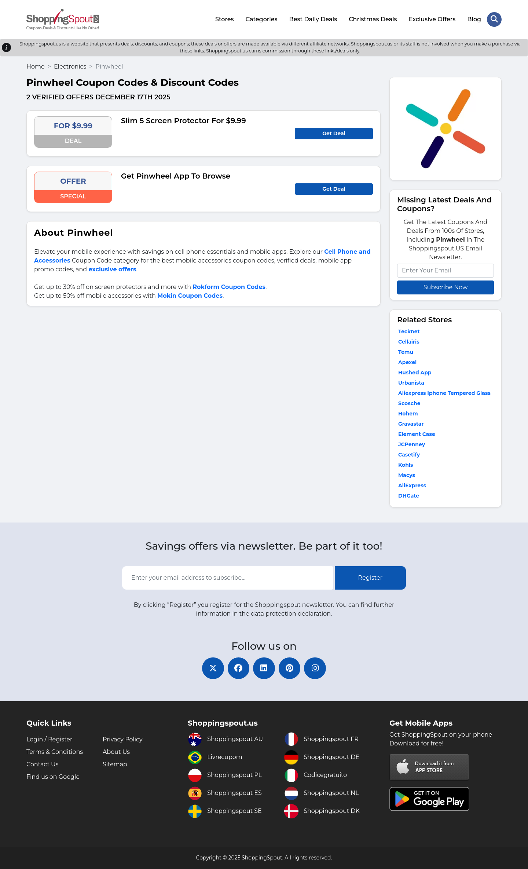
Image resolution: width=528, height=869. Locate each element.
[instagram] (315, 668)
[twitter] (213, 668)
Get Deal (333, 133)
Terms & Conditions (54, 751)
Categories (262, 19)
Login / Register (49, 739)
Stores (224, 19)
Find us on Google (53, 776)
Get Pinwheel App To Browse (175, 176)
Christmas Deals (373, 19)
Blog (474, 19)
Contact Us (42, 764)
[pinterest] (290, 668)
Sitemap (115, 764)
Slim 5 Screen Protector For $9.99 (183, 120)
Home (35, 66)
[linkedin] (264, 668)
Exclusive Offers (432, 19)
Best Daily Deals (313, 19)
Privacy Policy (123, 739)
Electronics (70, 66)
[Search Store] (494, 19)
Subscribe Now (445, 286)
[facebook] (238, 668)
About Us (116, 751)
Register (370, 577)
